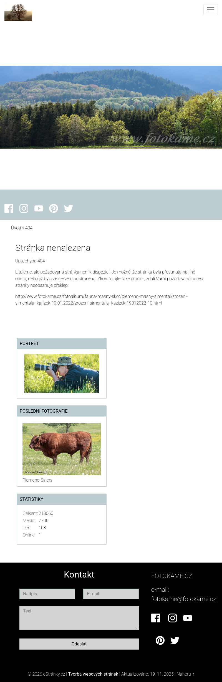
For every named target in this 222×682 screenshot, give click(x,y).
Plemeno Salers (37, 480)
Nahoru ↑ (185, 674)
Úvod (16, 228)
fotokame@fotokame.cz (183, 598)
